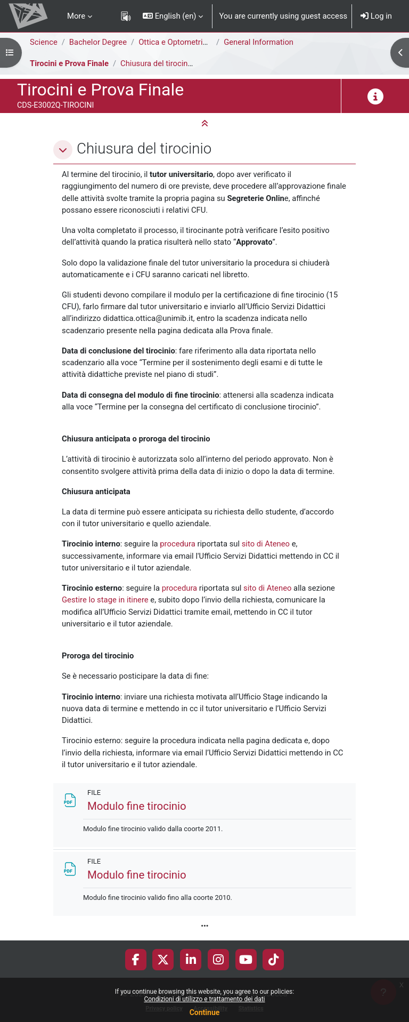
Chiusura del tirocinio (157, 63)
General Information (258, 42)
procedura (177, 544)
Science (44, 42)
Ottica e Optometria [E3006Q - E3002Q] (206, 42)
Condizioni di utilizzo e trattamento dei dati (204, 999)
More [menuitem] (76, 16)
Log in (376, 16)
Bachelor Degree (98, 42)
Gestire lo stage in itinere (105, 600)
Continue (205, 1012)
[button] (173, 16)
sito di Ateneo (266, 544)
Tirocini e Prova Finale (69, 63)
